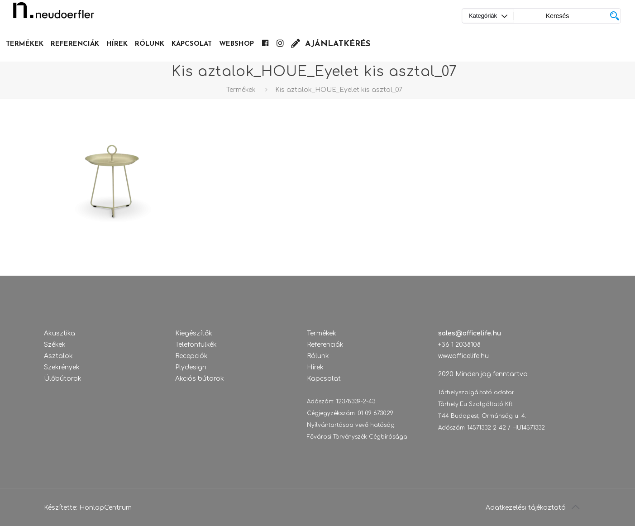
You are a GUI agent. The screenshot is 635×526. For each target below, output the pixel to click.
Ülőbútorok (62, 378)
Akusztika (59, 333)
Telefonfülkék (196, 344)
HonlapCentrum (105, 507)
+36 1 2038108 (459, 344)
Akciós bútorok (199, 378)
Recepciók (191, 356)
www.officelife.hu (463, 356)
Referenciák (325, 344)
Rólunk (318, 356)
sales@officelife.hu (469, 333)
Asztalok (58, 356)
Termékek (241, 89)
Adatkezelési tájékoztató (526, 507)
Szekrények (62, 367)
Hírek (315, 367)
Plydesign (190, 367)
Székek (55, 344)
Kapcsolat (324, 378)
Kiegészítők (193, 333)
